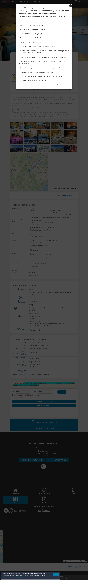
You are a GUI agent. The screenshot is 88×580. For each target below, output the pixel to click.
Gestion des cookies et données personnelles (14, 577)
